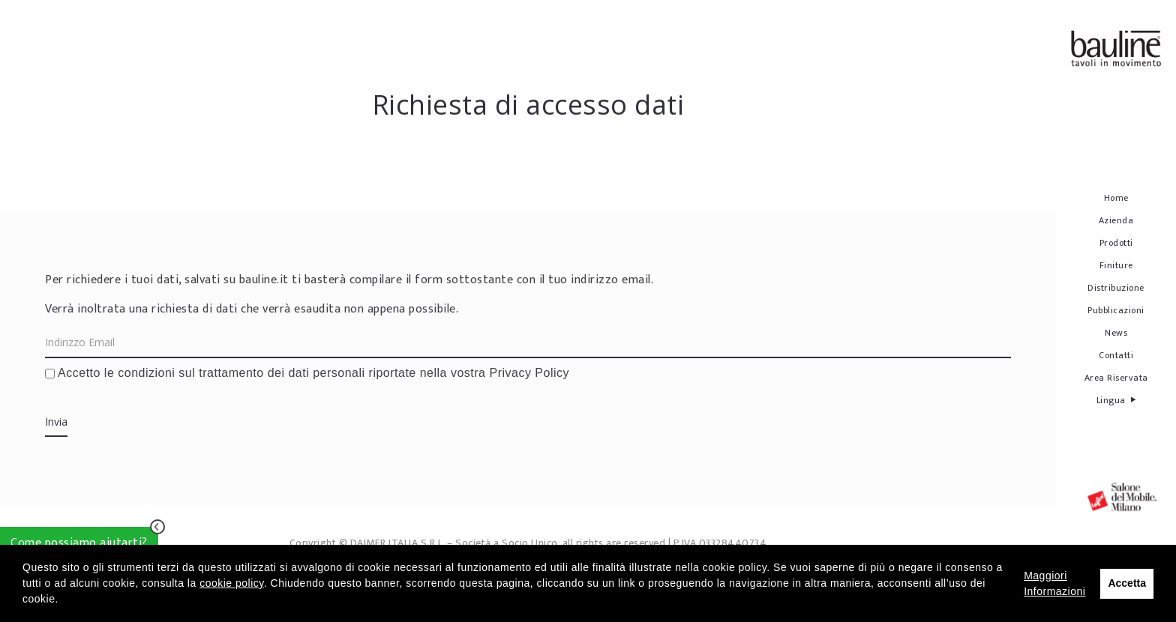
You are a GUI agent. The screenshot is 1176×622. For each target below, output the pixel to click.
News (1116, 332)
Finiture (1116, 265)
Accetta (1127, 583)
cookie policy (232, 583)
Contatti (1116, 355)
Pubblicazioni (1116, 310)
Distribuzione (1116, 287)
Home (1116, 197)
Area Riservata (1116, 377)
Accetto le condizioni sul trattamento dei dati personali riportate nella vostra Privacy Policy (307, 372)
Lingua (1116, 400)
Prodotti (1116, 242)
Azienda (1116, 220)
